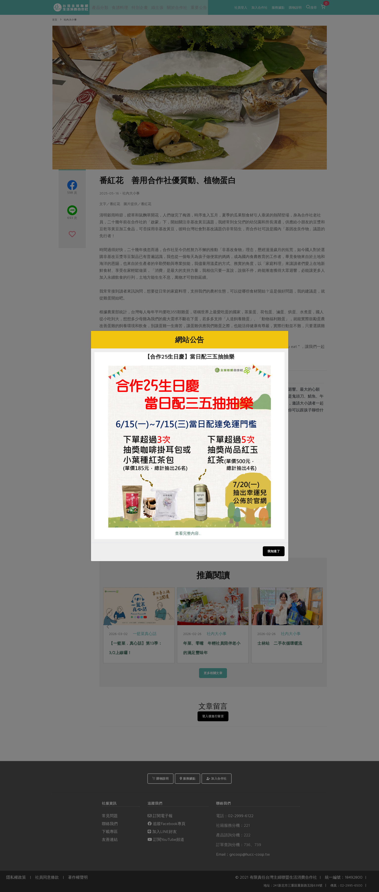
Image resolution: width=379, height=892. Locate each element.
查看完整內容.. (187, 533)
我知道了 (274, 551)
